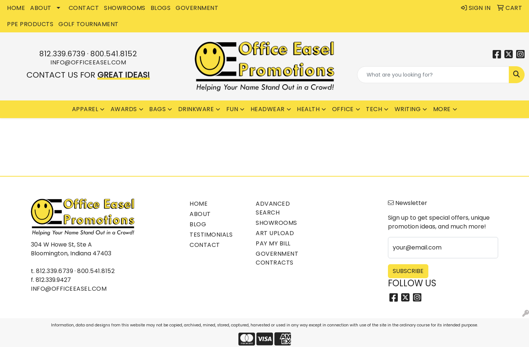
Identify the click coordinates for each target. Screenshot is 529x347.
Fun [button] (232, 109)
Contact (205, 245)
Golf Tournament (88, 24)
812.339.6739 (62, 54)
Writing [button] (408, 109)
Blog (198, 224)
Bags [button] (157, 109)
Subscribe (408, 271)
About (200, 214)
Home (199, 203)
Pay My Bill (273, 243)
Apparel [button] (85, 109)
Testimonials (211, 234)
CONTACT (84, 8)
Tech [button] (374, 109)
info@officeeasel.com (88, 62)
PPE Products (30, 24)
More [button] (442, 109)
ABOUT (40, 8)
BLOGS (161, 8)
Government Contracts (277, 258)
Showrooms (276, 223)
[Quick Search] (433, 74)
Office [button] (343, 109)
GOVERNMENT (197, 8)
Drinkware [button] (196, 109)
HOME (16, 8)
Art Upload (275, 233)
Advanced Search (273, 208)
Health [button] (308, 109)
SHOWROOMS (124, 8)
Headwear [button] (268, 109)
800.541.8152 (113, 54)
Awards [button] (124, 109)
